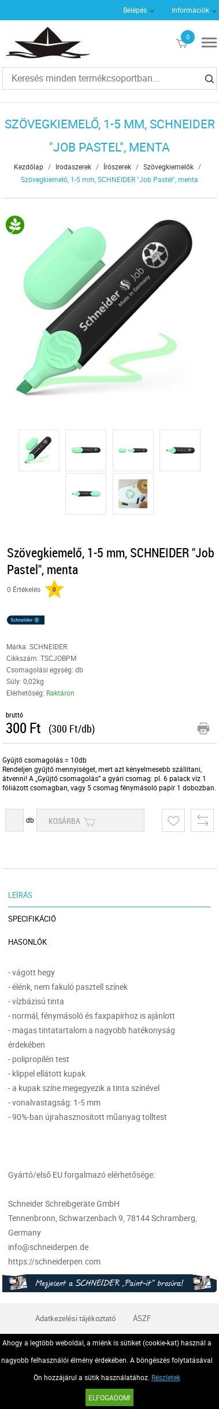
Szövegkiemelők (168, 166)
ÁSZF (142, 1318)
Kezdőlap (28, 166)
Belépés (135, 9)
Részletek (165, 1377)
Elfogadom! (109, 1397)
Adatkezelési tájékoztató (75, 1318)
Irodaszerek (73, 166)
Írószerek (117, 166)
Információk (190, 9)
